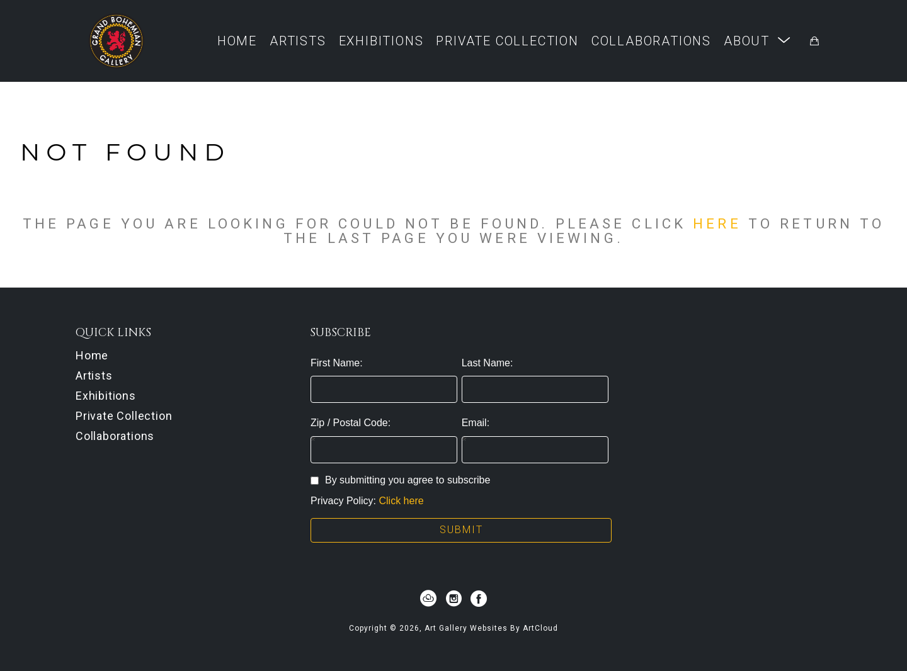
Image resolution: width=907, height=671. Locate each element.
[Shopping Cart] (814, 41)
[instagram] (453, 598)
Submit (461, 530)
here (717, 223)
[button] (757, 40)
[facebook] (479, 598)
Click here (401, 500)
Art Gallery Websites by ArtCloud (491, 628)
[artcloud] (428, 598)
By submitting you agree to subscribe (400, 480)
